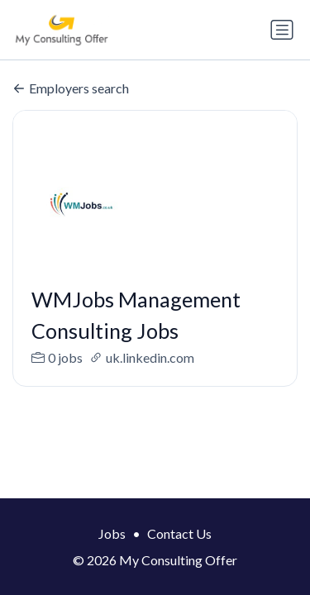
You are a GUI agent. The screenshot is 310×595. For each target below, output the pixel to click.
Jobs (112, 533)
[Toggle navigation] (282, 29)
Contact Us (179, 533)
